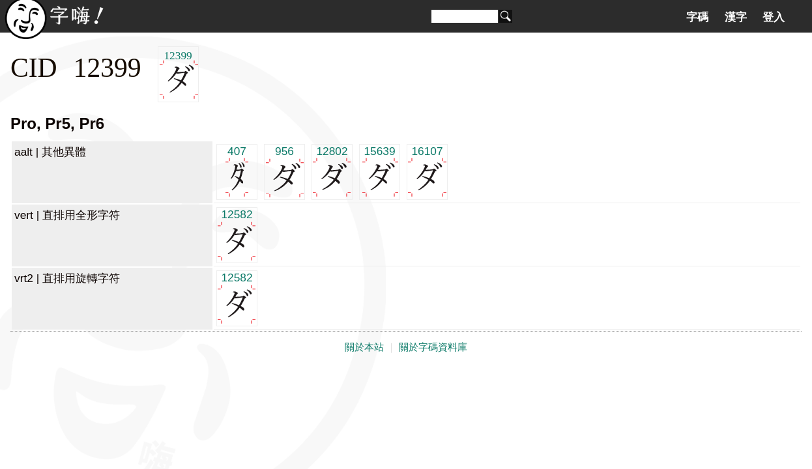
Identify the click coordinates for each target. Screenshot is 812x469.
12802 (332, 171)
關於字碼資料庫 (433, 347)
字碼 (697, 16)
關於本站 (364, 347)
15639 (379, 171)
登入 (773, 16)
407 (237, 171)
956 (284, 171)
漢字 (736, 16)
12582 (237, 234)
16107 (427, 171)
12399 (178, 75)
